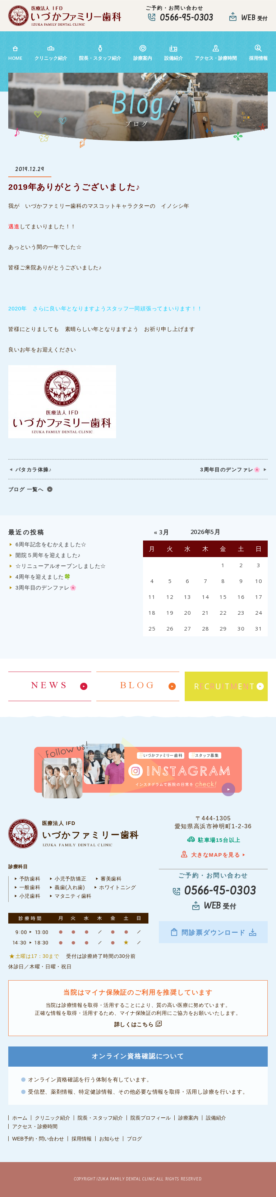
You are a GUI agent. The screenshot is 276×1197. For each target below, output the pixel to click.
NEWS (50, 686)
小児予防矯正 (66, 879)
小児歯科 (26, 896)
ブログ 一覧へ (25, 489)
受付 (254, 18)
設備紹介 (173, 52)
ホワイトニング (114, 887)
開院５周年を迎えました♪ (48, 555)
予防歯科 (26, 879)
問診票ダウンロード (213, 932)
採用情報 (258, 52)
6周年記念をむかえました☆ (51, 544)
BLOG (138, 686)
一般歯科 (26, 887)
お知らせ (109, 1139)
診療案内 (142, 52)
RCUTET (224, 686)
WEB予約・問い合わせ (38, 1139)
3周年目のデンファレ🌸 (230, 469)
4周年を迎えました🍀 (43, 577)
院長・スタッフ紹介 (100, 52)
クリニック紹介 (50, 52)
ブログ (134, 1139)
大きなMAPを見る (213, 855)
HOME (15, 52)
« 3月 (161, 532)
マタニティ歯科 (69, 896)
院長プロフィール (150, 1118)
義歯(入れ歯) (66, 887)
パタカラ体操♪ (33, 469)
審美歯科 (107, 879)
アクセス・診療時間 (216, 52)
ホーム (19, 1118)
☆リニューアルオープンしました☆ (60, 566)
